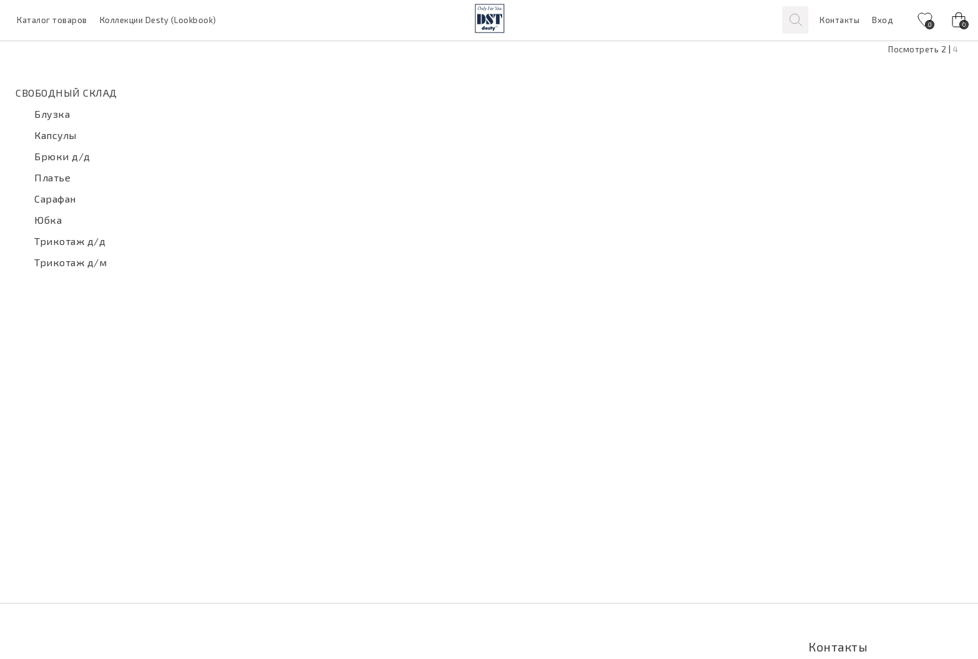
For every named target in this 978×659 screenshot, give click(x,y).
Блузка (52, 114)
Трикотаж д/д (69, 241)
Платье (52, 177)
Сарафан (55, 198)
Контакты (839, 20)
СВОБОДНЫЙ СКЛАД (66, 93)
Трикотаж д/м (70, 262)
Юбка (48, 220)
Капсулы (55, 135)
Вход (882, 20)
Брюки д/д (62, 156)
